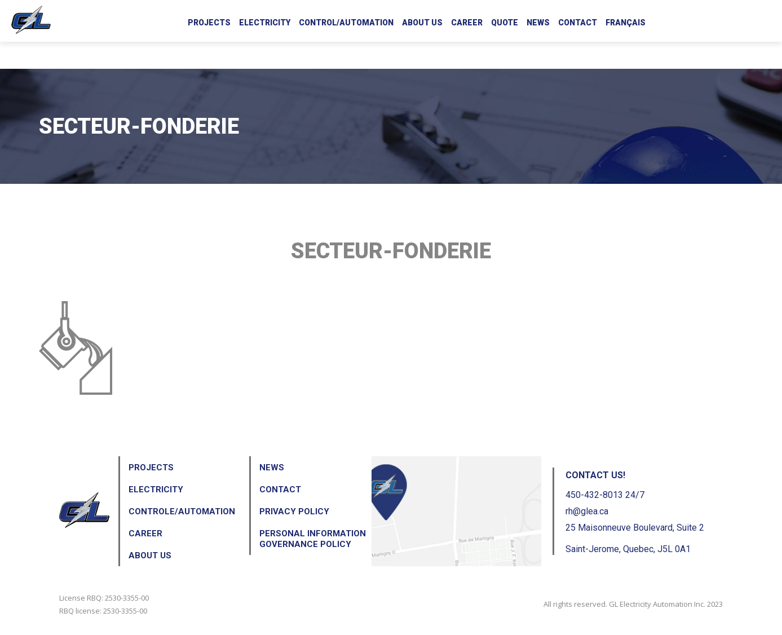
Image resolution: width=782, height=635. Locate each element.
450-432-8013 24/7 (604, 495)
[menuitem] (626, 21)
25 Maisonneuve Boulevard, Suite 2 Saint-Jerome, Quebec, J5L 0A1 (634, 538)
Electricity (264, 22)
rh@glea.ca (586, 511)
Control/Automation (346, 22)
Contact (577, 22)
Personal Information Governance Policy (312, 538)
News (538, 22)
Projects (209, 22)
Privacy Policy (294, 511)
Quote (504, 22)
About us (422, 22)
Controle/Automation (182, 511)
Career (467, 22)
